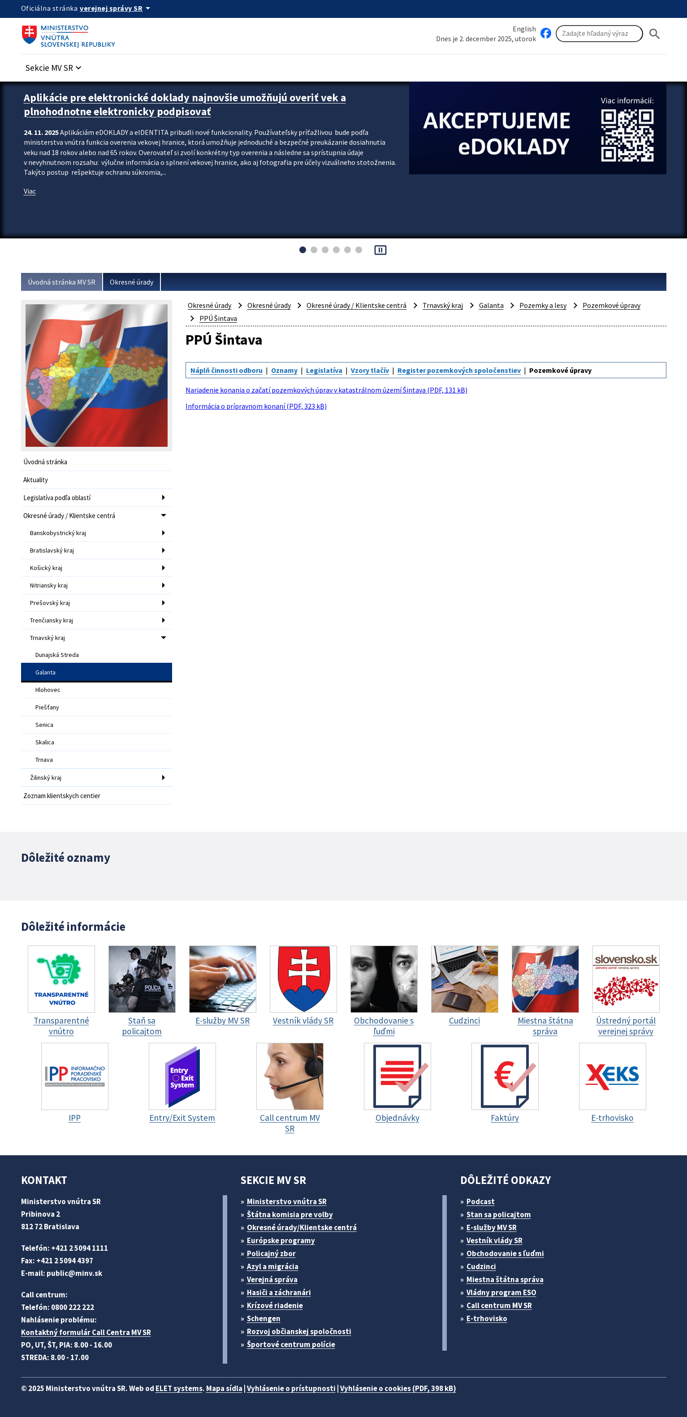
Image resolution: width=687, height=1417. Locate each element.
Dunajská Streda (57, 655)
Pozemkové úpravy (611, 305)
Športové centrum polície (291, 1344)
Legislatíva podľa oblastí (57, 497)
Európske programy (281, 1240)
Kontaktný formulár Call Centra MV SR (86, 1332)
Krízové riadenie (275, 1305)
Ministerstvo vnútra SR (287, 1201)
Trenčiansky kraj (51, 620)
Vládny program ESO (501, 1292)
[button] (55, 65)
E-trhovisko (487, 1318)
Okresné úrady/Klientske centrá (302, 1227)
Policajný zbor (271, 1253)
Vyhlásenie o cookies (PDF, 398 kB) (398, 1388)
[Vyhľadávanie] (599, 33)
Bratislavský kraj (52, 550)
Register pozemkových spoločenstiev (459, 370)
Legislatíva (324, 370)
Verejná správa (272, 1279)
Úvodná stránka (45, 462)
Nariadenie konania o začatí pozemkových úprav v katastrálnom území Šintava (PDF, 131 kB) (326, 389)
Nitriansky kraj (49, 585)
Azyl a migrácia (272, 1266)
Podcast (481, 1201)
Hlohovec (47, 690)
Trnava (44, 760)
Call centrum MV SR (499, 1305)
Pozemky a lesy (542, 305)
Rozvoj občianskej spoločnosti (299, 1331)
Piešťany (47, 707)
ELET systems (179, 1388)
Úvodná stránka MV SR (61, 281)
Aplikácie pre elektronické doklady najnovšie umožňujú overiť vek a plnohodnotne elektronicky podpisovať (185, 104)
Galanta (45, 672)
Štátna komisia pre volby (290, 1214)
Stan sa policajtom (499, 1214)
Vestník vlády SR (495, 1240)
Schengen (264, 1318)
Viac (30, 190)
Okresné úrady (131, 281)
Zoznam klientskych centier (61, 795)
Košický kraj (46, 568)
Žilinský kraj (45, 777)
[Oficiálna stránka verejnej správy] (116, 8)
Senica (44, 725)
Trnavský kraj (47, 638)
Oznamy (284, 370)
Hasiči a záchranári (279, 1292)
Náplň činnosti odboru (226, 370)
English (524, 28)
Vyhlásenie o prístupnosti (291, 1388)
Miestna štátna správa (505, 1279)
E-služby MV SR (492, 1227)
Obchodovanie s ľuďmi (505, 1253)
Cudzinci (481, 1266)
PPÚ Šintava (218, 318)
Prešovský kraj (50, 603)
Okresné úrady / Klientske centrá (69, 515)
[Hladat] (654, 33)
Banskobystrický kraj (58, 533)
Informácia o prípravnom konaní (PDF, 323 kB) (256, 406)
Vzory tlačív (370, 370)
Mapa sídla (224, 1388)
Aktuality (35, 479)
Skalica (44, 742)
